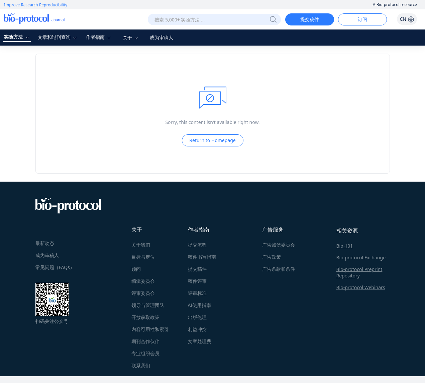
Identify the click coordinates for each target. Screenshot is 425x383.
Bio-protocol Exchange (361, 257)
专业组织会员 (145, 353)
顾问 (136, 269)
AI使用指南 (199, 305)
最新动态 (44, 243)
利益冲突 (197, 329)
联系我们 (140, 365)
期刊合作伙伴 (145, 341)
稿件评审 (197, 281)
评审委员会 (143, 293)
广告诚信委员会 (278, 245)
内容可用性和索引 (150, 329)
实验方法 (17, 37)
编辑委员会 (143, 281)
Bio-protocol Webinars (360, 287)
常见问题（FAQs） (55, 267)
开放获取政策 (145, 317)
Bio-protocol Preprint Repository (359, 272)
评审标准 (197, 293)
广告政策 (271, 257)
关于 (131, 38)
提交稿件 (309, 19)
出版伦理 (197, 317)
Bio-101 (344, 246)
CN (407, 19)
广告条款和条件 (278, 269)
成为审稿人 (161, 37)
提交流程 (197, 245)
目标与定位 (143, 257)
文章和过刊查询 (58, 37)
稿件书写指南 (202, 257)
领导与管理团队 (147, 305)
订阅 (362, 19)
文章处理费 (199, 341)
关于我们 (140, 245)
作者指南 (99, 37)
